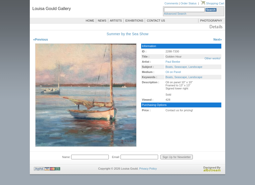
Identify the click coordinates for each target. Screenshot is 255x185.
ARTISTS (116, 20)
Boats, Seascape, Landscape (184, 66)
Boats (169, 77)
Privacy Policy (148, 168)
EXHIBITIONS (134, 20)
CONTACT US (156, 20)
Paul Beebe (173, 61)
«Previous (40, 39)
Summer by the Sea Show (128, 34)
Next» (217, 39)
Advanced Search (175, 13)
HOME (90, 20)
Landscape (195, 77)
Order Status (188, 3)
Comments (171, 3)
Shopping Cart (212, 3)
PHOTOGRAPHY (211, 20)
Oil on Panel (173, 71)
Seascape (180, 77)
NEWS (102, 20)
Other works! (213, 58)
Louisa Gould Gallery (51, 8)
